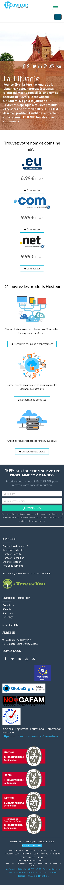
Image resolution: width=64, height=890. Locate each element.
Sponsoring (10, 624)
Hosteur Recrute (12, 553)
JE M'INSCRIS (32, 508)
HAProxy (7, 616)
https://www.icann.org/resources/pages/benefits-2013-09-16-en (32, 736)
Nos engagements (12, 565)
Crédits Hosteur (11, 561)
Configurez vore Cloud (32, 451)
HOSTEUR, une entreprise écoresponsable (26, 573)
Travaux (26, 854)
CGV (36, 854)
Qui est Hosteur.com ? (15, 546)
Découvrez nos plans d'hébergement (32, 343)
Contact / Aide (15, 850)
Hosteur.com (12, 854)
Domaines (8, 605)
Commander (32, 190)
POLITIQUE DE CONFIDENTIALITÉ (33, 861)
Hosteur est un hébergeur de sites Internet (32, 841)
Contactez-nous (47, 850)
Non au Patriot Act (51, 854)
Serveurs (7, 613)
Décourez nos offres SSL (32, 399)
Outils (30, 850)
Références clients (12, 550)
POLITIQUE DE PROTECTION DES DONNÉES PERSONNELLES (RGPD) (33, 864)
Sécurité (7, 609)
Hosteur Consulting (13, 557)
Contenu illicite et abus (33, 857)
